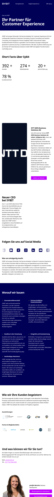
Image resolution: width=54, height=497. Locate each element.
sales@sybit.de (9, 460)
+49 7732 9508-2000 (11, 462)
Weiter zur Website (39, 178)
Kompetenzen (19, 4)
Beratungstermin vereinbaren (41, 491)
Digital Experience (34, 4)
